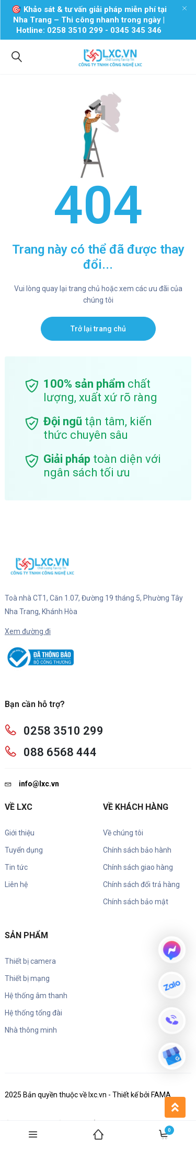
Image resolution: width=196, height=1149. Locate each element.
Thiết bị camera (30, 961)
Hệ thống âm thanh (36, 995)
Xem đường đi (28, 631)
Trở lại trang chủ (98, 329)
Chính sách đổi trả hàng (141, 884)
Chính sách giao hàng (138, 867)
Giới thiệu (19, 833)
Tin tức (16, 867)
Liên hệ (16, 884)
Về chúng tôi (123, 833)
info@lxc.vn (32, 784)
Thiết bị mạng (27, 978)
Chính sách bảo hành (137, 850)
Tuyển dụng (24, 850)
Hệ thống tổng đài (33, 1013)
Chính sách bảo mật (135, 901)
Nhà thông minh (31, 1030)
